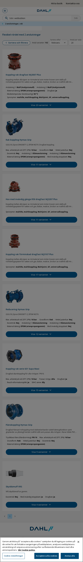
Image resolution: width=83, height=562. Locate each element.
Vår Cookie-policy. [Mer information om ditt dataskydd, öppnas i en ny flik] (26, 556)
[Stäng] (78, 548)
